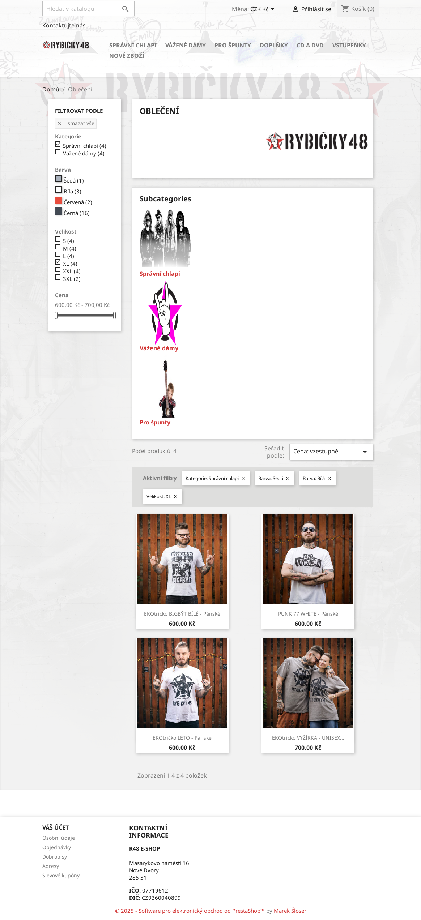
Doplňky (274, 45)
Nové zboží (126, 56)
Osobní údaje (58, 837)
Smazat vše (75, 123)
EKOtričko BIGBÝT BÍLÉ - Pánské (182, 613)
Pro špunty (232, 45)
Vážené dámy (185, 45)
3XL (72, 278)
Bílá (72, 191)
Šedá (74, 180)
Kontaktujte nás (64, 25)
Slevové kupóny (61, 875)
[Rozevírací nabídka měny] (263, 9)
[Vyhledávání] (88, 8)
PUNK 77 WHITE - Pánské (308, 613)
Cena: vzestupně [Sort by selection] (331, 451)
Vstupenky (349, 45)
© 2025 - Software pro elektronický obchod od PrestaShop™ (190, 910)
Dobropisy (54, 856)
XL (70, 263)
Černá (77, 213)
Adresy (50, 866)
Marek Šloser (290, 910)
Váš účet (55, 827)
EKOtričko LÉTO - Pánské (182, 737)
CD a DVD (310, 45)
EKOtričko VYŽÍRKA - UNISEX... (308, 737)
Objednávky (56, 847)
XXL (72, 271)
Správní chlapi (133, 45)
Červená (78, 202)
